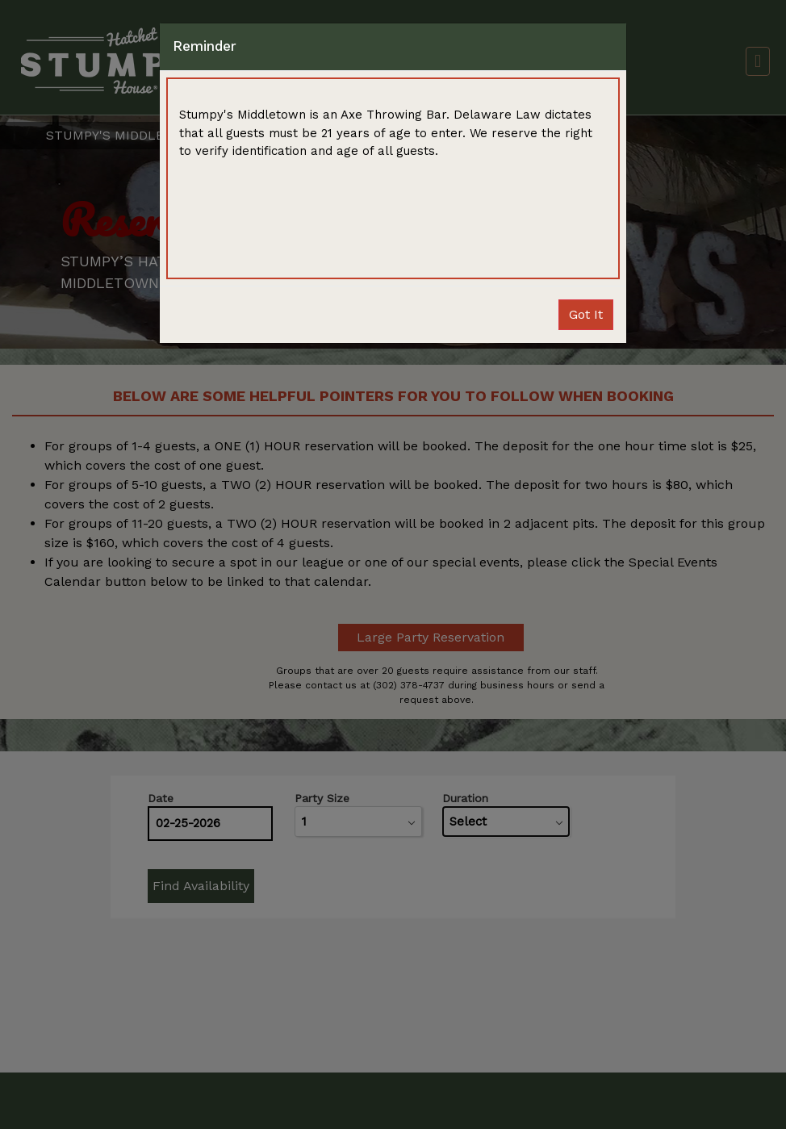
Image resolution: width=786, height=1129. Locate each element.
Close (586, 314)
